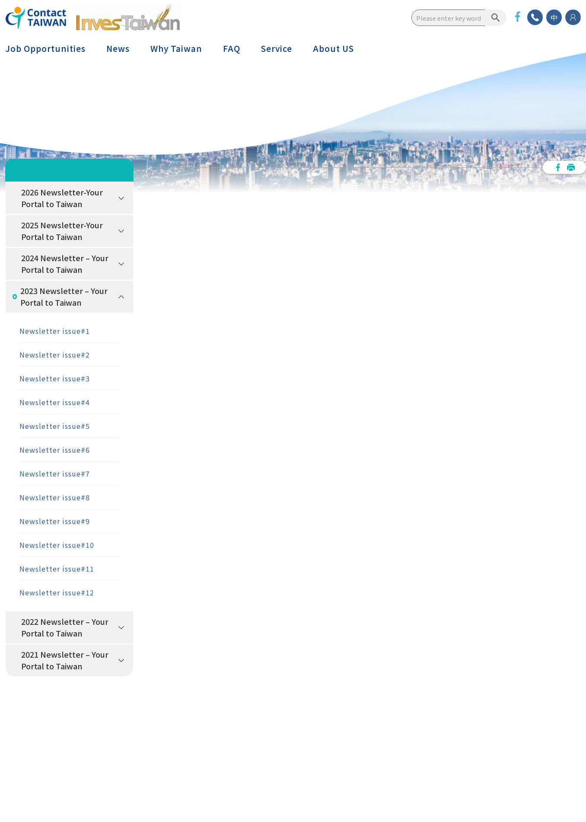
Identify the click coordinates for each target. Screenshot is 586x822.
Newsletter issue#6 (54, 450)
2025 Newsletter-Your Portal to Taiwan (62, 230)
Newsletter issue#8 (54, 497)
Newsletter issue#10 (56, 545)
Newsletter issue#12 (56, 592)
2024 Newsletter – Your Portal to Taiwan (64, 263)
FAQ (231, 48)
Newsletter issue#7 (54, 473)
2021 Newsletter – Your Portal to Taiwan (64, 660)
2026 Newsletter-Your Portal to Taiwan (62, 197)
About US (333, 48)
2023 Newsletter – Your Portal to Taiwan (64, 296)
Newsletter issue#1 (54, 331)
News (118, 48)
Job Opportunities (45, 48)
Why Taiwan (176, 48)
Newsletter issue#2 (54, 354)
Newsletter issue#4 (54, 402)
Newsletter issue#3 (54, 378)
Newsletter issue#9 (54, 521)
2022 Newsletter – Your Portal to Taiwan (64, 627)
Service (276, 48)
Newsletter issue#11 (56, 568)
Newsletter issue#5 (54, 426)
